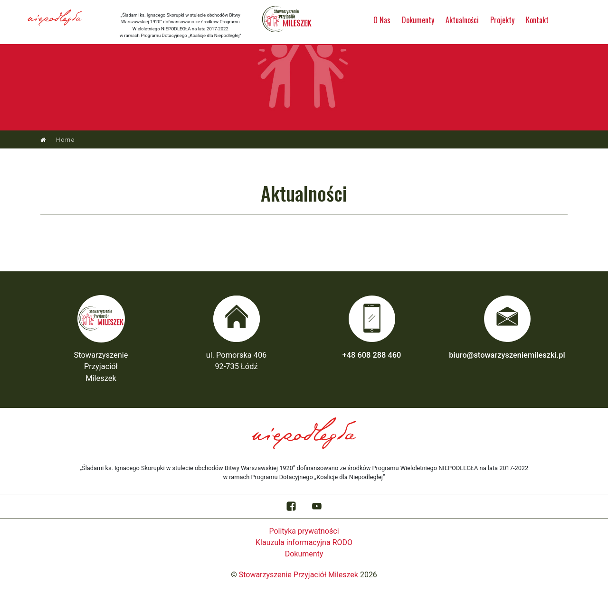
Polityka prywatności (304, 531)
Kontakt (537, 20)
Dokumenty (418, 20)
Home (65, 140)
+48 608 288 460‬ (371, 355)
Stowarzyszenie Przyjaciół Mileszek (298, 574)
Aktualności (462, 20)
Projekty (502, 20)
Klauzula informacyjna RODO (304, 542)
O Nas (381, 20)
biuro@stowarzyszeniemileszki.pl (507, 355)
